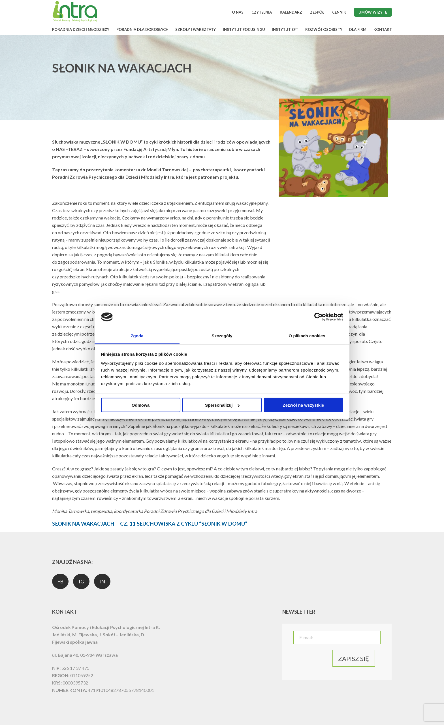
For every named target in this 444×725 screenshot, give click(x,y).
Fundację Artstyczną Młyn (150, 149)
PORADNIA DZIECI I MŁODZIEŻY (80, 29)
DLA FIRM (357, 29)
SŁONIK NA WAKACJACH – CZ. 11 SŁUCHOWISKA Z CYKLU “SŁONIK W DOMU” (149, 524)
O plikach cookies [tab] (307, 335)
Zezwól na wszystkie (303, 405)
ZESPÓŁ (317, 12)
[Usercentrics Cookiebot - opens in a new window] (318, 317)
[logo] (74, 21)
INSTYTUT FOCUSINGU (244, 29)
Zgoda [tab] (137, 335)
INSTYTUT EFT (285, 29)
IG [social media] (81, 581)
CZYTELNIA (261, 12)
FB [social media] (60, 581)
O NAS (238, 12)
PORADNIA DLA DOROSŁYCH (142, 29)
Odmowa (141, 405)
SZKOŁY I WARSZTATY (195, 29)
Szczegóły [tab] (222, 335)
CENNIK (339, 12)
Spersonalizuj (222, 405)
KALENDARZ (291, 12)
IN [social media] (102, 581)
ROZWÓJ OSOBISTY (323, 29)
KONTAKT (382, 29)
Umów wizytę (372, 12)
